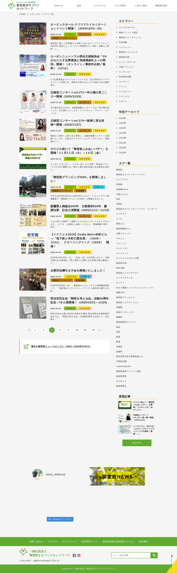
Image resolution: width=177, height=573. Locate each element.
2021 (121, 143)
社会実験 (80, 191)
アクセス (52, 541)
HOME (22, 14)
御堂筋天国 (124, 57)
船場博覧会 (121, 386)
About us (58, 6)
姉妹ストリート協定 (128, 32)
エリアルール (99, 6)
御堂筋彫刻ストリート (126, 322)
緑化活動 (120, 268)
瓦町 (118, 332)
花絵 (118, 327)
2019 (121, 153)
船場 (118, 342)
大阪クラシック (126, 67)
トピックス (100, 34)
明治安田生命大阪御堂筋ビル (129, 356)
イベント (70, 34)
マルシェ (120, 238)
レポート (99, 187)
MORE (136, 443)
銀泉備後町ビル (123, 229)
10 (76, 330)
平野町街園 (121, 361)
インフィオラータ (127, 62)
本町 (118, 199)
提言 (79, 6)
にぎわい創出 (141, 6)
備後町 (119, 317)
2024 (121, 128)
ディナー (120, 283)
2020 (121, 148)
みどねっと (121, 381)
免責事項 (143, 541)
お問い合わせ (36, 541)
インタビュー (125, 91)
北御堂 (119, 347)
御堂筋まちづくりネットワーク (130, 175)
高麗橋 (119, 307)
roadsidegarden (123, 366)
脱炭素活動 (121, 376)
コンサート (84, 34)
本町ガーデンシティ (125, 312)
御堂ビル (120, 224)
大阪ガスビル (122, 194)
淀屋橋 (119, 184)
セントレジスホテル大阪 (127, 258)
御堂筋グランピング (62, 191)
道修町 (119, 352)
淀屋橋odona (122, 189)
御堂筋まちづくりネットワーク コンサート (137, 209)
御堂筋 (119, 170)
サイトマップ (69, 541)
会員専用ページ (89, 541)
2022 (121, 138)
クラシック (121, 243)
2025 (121, 123)
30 (93, 330)
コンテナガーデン (127, 27)
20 (85, 330)
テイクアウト (122, 179)
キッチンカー (125, 72)
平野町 (119, 204)
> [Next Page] (99, 330)
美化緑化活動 (125, 77)
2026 (121, 118)
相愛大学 (120, 292)
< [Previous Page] (29, 330)
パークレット (125, 47)
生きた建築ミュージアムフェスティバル (134, 288)
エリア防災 (120, 6)
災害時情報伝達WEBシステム (118, 541)
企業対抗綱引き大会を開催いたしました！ (78, 270)
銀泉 (118, 337)
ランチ (119, 219)
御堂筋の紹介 (161, 6)
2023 (121, 133)
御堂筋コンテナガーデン (127, 273)
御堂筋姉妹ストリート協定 (128, 371)
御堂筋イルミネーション (64, 38)
